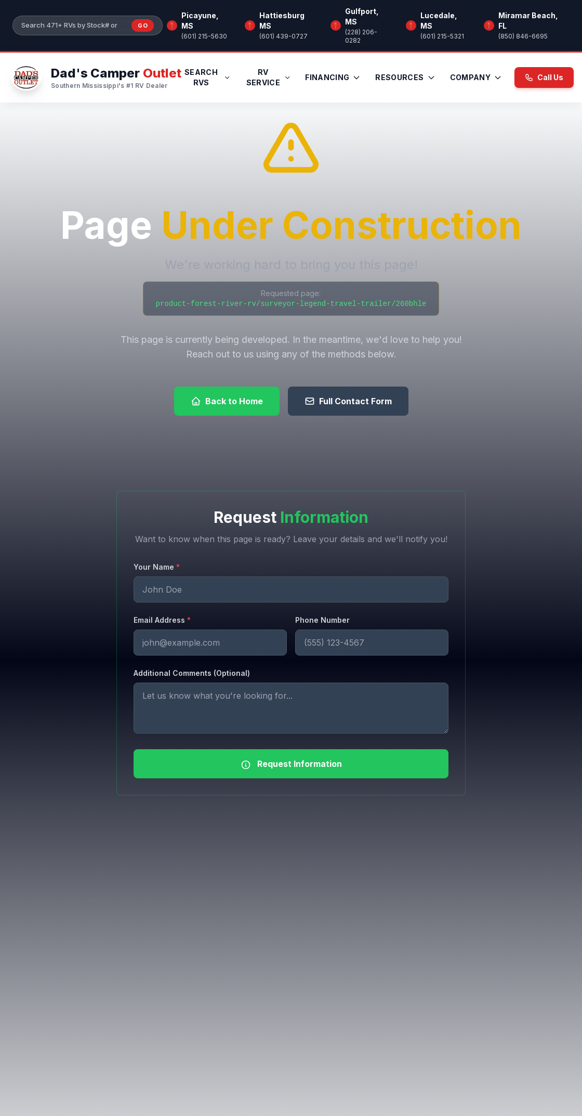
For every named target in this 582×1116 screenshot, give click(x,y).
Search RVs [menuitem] (207, 77)
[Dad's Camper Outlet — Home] (94, 77)
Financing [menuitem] (333, 77)
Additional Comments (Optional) (192, 673)
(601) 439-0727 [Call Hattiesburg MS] (283, 36)
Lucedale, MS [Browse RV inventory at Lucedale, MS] (438, 20)
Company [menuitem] (476, 77)
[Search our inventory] (73, 25)
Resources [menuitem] (405, 77)
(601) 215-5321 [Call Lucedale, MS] (442, 36)
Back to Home (227, 401)
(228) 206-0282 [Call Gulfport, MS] (361, 36)
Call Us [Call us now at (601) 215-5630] (544, 77)
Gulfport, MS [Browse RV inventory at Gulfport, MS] (362, 16)
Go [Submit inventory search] (143, 25)
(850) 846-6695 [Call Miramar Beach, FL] (523, 36)
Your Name (157, 566)
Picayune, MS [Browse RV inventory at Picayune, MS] (200, 20)
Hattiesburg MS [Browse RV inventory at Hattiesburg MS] (282, 20)
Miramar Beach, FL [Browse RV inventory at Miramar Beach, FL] (528, 20)
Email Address (162, 619)
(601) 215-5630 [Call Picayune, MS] (204, 36)
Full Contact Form (348, 401)
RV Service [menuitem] (268, 77)
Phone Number (322, 619)
